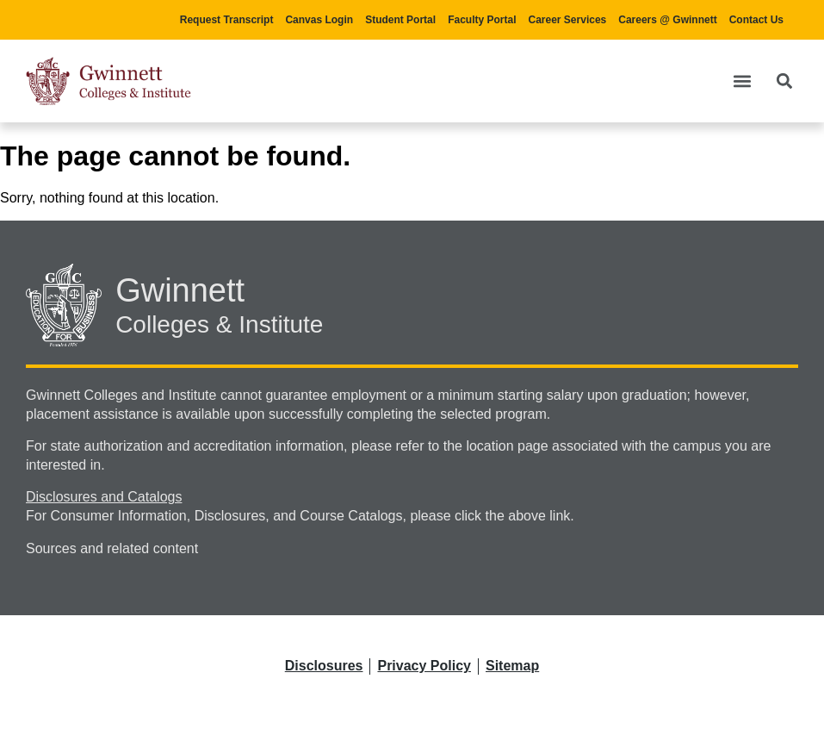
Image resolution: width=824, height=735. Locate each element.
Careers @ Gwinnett (667, 20)
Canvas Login (319, 20)
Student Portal (400, 20)
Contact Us (756, 20)
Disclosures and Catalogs (104, 496)
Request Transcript (227, 20)
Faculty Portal (482, 20)
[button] (742, 80)
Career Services (568, 20)
